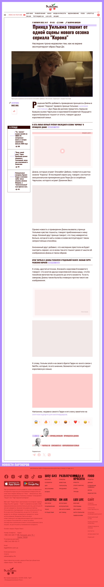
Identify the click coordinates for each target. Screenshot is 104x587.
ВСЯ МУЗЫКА (63, 503)
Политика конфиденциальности (94, 513)
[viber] (49, 455)
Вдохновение (73, 13)
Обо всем (48, 503)
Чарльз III (46, 445)
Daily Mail (15, 105)
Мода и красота (59, 13)
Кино (49, 13)
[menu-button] (5, 14)
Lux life (49, 16)
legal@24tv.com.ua (11, 548)
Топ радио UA (38, 16)
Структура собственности (93, 508)
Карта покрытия (78, 512)
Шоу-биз (29, 13)
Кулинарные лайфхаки (92, 486)
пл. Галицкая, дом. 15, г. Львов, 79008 (26, 536)
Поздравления (50, 506)
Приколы (62, 479)
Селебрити (48, 482)
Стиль (75, 488)
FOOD (83, 13)
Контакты (91, 531)
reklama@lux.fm (10, 556)
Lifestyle (90, 13)
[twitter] (44, 455)
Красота (76, 482)
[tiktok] (33, 476)
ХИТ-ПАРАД (62, 512)
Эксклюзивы (49, 488)
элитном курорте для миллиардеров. (50, 414)
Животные (62, 482)
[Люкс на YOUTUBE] (17, 14)
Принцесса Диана (71, 436)
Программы (77, 506)
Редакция (91, 537)
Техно (47, 509)
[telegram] (34, 455)
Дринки (90, 482)
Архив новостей (93, 534)
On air (28, 16)
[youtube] (40, 476)
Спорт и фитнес (78, 485)
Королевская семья (70, 445)
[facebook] (39, 455)
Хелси (90, 490)
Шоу (46, 485)
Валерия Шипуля (74, 22)
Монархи (48, 479)
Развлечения (40, 13)
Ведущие (76, 503)
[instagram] (13, 476)
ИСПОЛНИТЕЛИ (63, 506)
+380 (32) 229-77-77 (11, 535)
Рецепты (90, 479)
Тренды (75, 491)
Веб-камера (77, 509)
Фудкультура (92, 493)
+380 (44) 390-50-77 (11, 541)
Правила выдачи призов (93, 527)
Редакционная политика (93, 522)
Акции (56, 16)
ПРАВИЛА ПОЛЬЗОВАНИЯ (92, 504)
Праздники (62, 488)
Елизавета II (56, 445)
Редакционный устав (93, 518)
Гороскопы (63, 485)
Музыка (47, 492)
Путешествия (49, 512)
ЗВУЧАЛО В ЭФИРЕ (64, 509)
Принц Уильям (56, 436)
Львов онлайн (78, 515)
